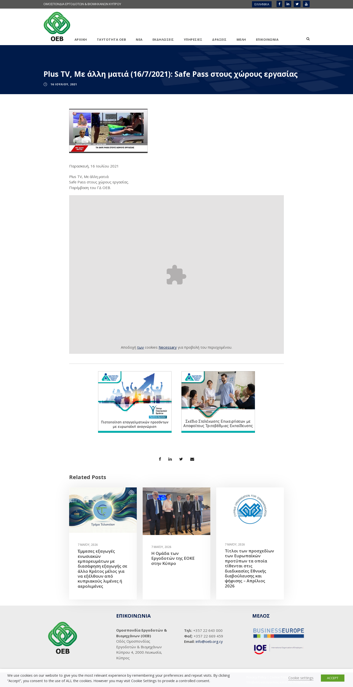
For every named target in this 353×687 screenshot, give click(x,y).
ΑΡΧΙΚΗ (81, 39)
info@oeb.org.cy (209, 641)
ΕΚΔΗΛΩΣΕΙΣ (163, 39)
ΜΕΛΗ (241, 39)
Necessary (168, 347)
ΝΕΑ (139, 39)
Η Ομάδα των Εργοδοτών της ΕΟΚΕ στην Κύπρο (173, 558)
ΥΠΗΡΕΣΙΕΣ (193, 39)
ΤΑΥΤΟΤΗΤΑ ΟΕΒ (111, 39)
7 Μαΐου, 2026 (88, 545)
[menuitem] (262, 4)
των (140, 347)
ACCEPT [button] (332, 678)
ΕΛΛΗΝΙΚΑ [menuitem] (261, 4)
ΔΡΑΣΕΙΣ (219, 39)
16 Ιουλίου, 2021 (63, 84)
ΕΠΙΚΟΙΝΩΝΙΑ (267, 39)
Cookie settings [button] (301, 677)
